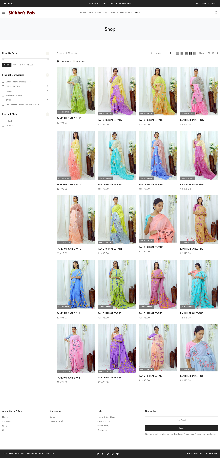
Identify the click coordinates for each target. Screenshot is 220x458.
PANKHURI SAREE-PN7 (109, 313)
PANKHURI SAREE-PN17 (192, 120)
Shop (137, 13)
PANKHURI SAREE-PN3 (109, 377)
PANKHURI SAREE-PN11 (110, 248)
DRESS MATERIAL (13, 86)
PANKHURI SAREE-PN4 (68, 377)
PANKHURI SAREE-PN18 (151, 120)
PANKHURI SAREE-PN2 (150, 376)
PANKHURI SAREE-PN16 (69, 184)
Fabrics (8, 91)
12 (209, 53)
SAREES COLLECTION (121, 13)
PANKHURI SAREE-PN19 (110, 120)
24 (216, 53)
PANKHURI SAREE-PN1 (191, 376)
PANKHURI (79, 61)
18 (213, 53)
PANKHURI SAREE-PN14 (151, 184)
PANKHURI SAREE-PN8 (68, 313)
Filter (6, 65)
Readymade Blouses (14, 95)
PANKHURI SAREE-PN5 (191, 313)
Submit (181, 428)
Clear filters (64, 61)
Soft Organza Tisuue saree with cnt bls (22, 104)
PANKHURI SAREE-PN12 (69, 248)
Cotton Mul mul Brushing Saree (18, 81)
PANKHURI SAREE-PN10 (151, 247)
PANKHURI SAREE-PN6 (150, 313)
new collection (98, 13)
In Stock (9, 121)
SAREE (8, 100)
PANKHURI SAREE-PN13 (192, 184)
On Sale (9, 125)
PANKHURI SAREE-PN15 (110, 184)
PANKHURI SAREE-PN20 (69, 118)
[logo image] (22, 12)
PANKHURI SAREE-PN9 (191, 248)
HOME (83, 13)
